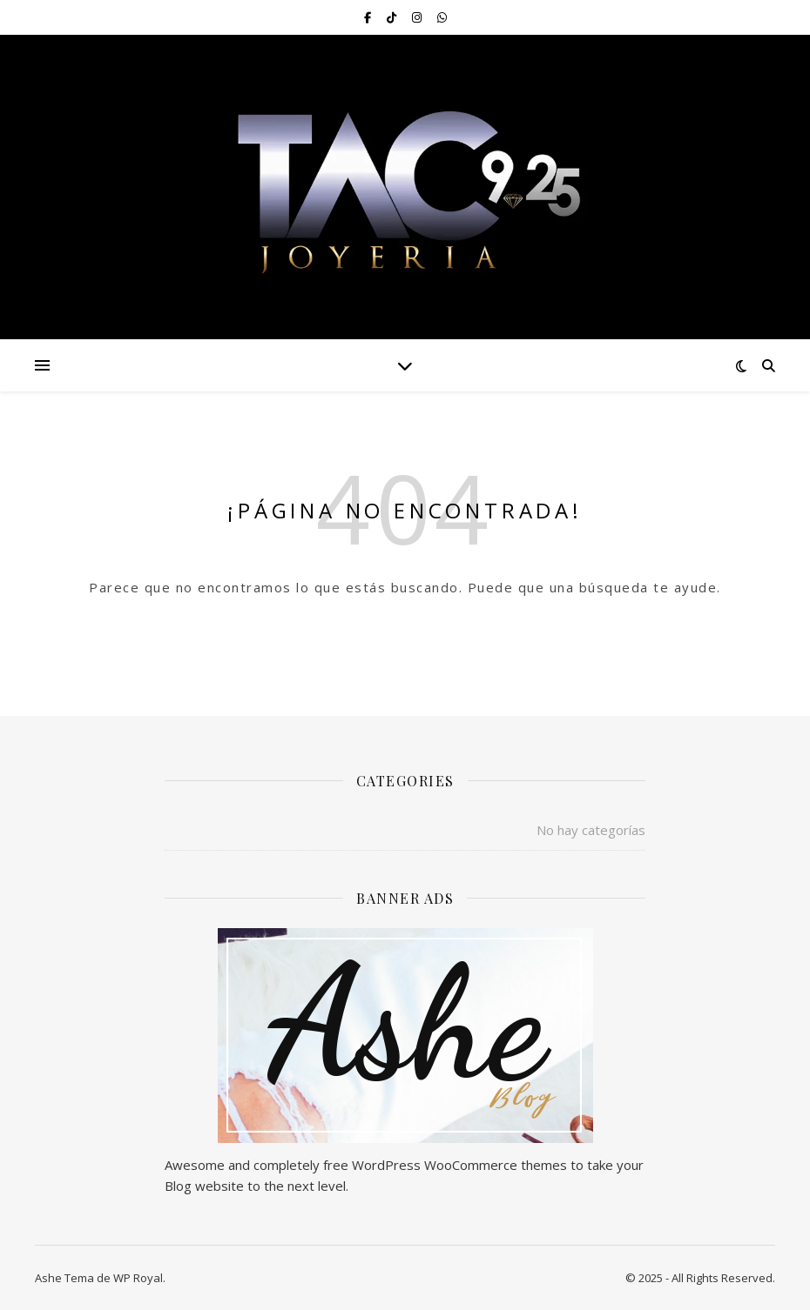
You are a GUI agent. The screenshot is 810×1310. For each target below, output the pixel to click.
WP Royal (138, 1278)
